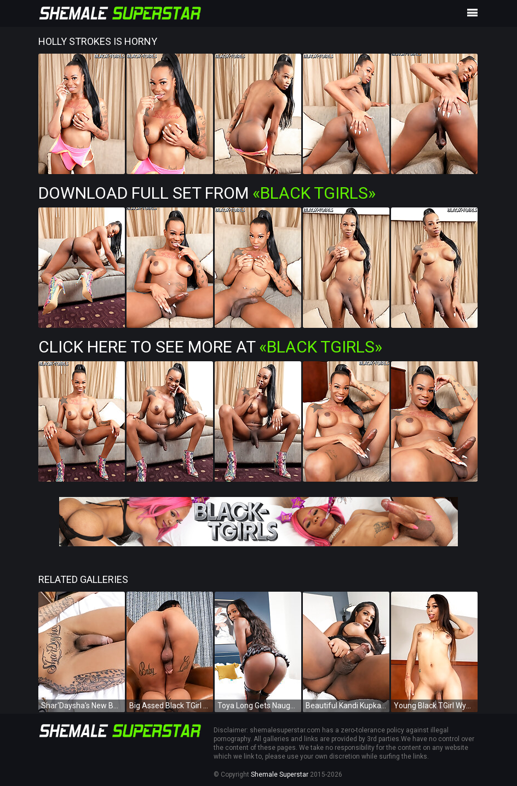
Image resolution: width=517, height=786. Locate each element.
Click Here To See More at (210, 346)
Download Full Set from (207, 193)
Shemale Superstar (279, 774)
